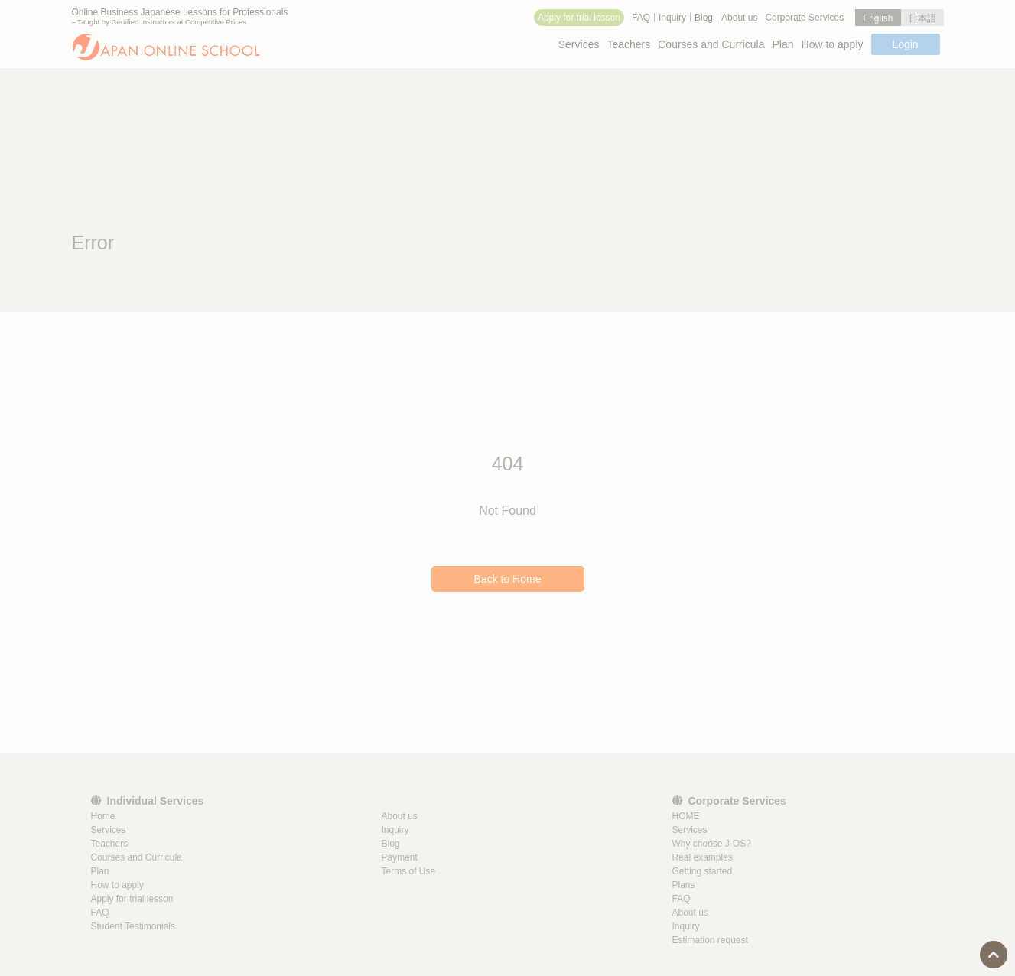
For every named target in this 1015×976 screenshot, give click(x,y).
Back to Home (508, 579)
